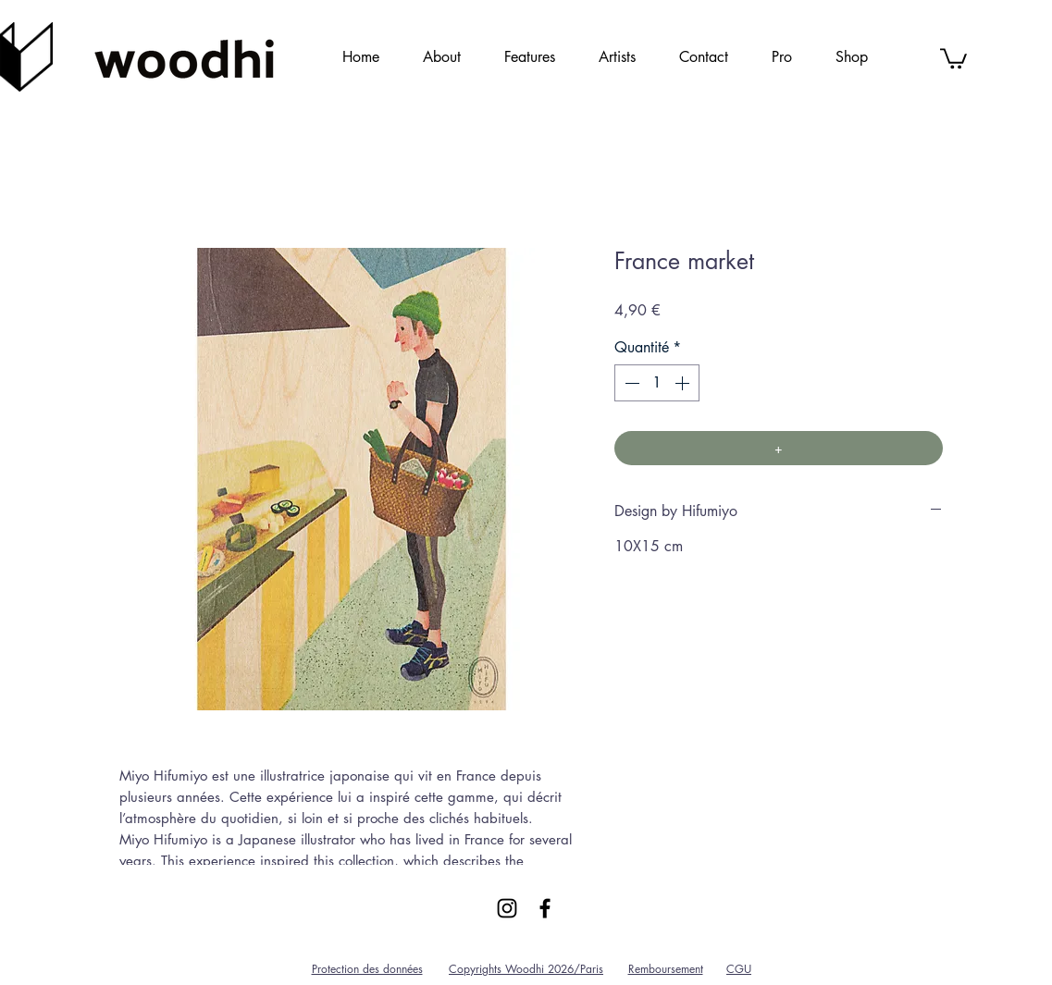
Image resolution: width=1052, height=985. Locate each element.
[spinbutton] (657, 382)
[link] (953, 57)
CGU (738, 969)
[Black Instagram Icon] (507, 908)
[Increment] (684, 382)
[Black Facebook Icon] (545, 908)
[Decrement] (630, 382)
